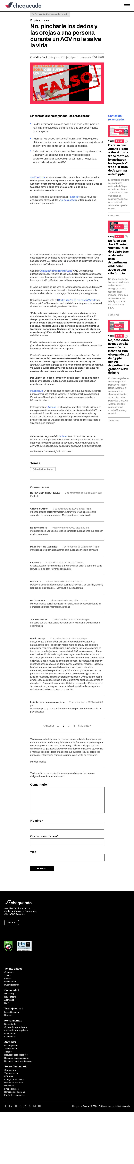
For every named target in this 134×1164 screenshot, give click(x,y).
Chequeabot (10, 1037)
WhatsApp (9, 994)
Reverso (8, 1015)
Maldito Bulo (36, 391)
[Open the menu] (127, 6)
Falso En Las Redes (43, 469)
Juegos (8, 1052)
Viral (110, 141)
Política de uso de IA (13, 1083)
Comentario (39, 784)
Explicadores (39, 20)
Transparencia (11, 1073)
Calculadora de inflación (15, 1027)
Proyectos (9, 1086)
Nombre (36, 820)
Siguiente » (84, 725)
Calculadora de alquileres (16, 1030)
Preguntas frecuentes (14, 1095)
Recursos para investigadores (18, 1061)
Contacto (11, 922)
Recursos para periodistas (16, 1058)
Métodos (8, 1076)
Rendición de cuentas (14, 1092)
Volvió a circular (37, 177)
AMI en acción (10, 1049)
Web (33, 851)
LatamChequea (11, 1012)
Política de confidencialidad (110, 1106)
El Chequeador (11, 1046)
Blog (6, 1003)
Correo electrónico (44, 836)
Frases (7, 978)
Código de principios (14, 1079)
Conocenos (10, 1070)
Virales (7, 975)
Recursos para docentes (16, 1055)
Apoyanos (9, 1000)
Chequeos (9, 972)
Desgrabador (10, 1024)
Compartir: (86, 57)
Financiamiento (11, 1089)
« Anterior (48, 725)
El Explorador (10, 1033)
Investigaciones (11, 985)
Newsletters (10, 997)
